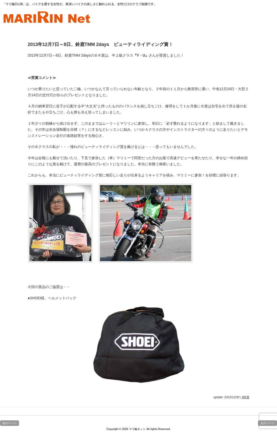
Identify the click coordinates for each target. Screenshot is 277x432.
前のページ (9, 423)
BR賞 (245, 397)
